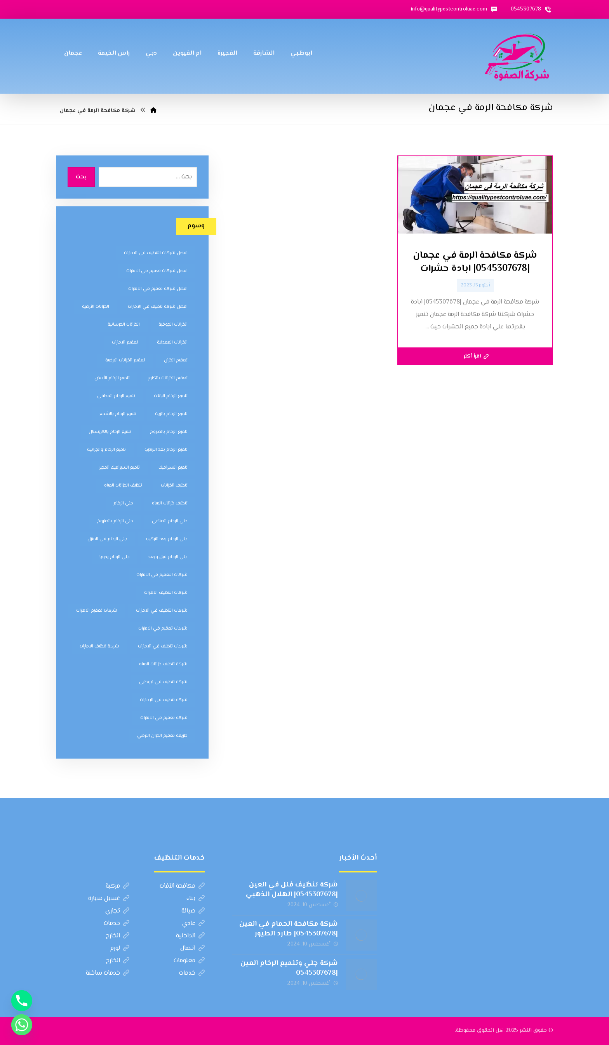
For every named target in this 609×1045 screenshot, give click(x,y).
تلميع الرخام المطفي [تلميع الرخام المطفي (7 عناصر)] (116, 396)
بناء (195, 899)
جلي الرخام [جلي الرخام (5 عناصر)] (123, 503)
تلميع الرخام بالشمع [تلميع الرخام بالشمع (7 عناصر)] (117, 414)
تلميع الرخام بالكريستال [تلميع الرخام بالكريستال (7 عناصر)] (110, 432)
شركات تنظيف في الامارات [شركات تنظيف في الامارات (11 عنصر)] (163, 646)
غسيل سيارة (108, 899)
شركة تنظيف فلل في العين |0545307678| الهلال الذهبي (292, 889)
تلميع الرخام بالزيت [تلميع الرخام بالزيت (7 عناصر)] (171, 414)
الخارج (117, 936)
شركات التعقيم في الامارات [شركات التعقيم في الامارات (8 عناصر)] (162, 575)
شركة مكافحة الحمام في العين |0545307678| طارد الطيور (288, 929)
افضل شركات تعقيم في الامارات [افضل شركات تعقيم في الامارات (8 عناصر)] (157, 271)
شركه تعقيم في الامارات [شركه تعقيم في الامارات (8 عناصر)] (164, 718)
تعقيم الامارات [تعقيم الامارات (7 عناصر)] (125, 342)
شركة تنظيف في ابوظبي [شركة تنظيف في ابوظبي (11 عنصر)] (163, 682)
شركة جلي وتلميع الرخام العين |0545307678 (289, 968)
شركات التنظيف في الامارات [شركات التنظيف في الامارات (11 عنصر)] (162, 610)
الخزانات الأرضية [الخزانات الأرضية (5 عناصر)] (95, 307)
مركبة (117, 886)
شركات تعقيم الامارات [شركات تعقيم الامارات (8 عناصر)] (96, 610)
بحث (81, 177)
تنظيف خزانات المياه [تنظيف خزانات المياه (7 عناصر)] (170, 503)
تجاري (117, 911)
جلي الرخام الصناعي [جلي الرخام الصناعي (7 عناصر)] (170, 521)
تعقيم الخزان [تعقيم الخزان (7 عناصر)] (176, 360)
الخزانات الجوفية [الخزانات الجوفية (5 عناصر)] (173, 324)
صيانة (193, 911)
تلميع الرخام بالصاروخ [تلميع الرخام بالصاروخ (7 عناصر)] (169, 432)
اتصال (192, 948)
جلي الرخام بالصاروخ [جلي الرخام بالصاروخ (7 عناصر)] (115, 521)
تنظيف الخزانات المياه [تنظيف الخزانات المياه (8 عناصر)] (123, 485)
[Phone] (21, 1000)
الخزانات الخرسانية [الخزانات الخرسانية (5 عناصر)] (124, 324)
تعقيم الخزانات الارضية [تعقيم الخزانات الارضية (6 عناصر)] (125, 360)
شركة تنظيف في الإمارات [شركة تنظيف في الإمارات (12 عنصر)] (164, 700)
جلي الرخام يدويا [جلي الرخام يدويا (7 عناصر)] (114, 557)
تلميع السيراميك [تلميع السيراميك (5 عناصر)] (173, 467)
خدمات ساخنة (107, 973)
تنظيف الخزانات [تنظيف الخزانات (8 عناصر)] (174, 485)
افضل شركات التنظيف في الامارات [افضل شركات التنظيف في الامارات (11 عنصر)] (156, 253)
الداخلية (190, 936)
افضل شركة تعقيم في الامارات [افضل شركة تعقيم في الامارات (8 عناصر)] (158, 289)
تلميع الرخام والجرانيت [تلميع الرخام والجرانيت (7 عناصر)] (106, 450)
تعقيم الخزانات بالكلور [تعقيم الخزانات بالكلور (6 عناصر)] (168, 378)
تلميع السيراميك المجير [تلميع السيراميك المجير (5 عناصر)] (119, 467)
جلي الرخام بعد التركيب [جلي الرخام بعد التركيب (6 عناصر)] (167, 539)
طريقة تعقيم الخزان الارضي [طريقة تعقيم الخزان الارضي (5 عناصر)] (162, 736)
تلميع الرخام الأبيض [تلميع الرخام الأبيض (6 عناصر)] (112, 378)
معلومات (189, 961)
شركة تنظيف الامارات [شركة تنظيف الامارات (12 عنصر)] (99, 646)
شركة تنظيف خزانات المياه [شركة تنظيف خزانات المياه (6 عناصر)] (163, 664)
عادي (193, 923)
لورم (119, 948)
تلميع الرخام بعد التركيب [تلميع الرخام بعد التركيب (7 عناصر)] (166, 450)
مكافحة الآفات (182, 886)
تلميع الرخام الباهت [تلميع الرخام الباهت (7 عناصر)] (171, 396)
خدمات (116, 923)
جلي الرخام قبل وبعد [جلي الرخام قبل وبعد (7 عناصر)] (168, 557)
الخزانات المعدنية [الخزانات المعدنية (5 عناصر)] (172, 342)
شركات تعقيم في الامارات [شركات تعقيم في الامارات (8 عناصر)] (163, 628)
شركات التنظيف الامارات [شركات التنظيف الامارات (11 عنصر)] (166, 593)
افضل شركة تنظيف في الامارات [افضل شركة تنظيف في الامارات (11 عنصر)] (158, 307)
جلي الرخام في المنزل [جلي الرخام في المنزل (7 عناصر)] (107, 539)
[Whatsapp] (21, 1024)
